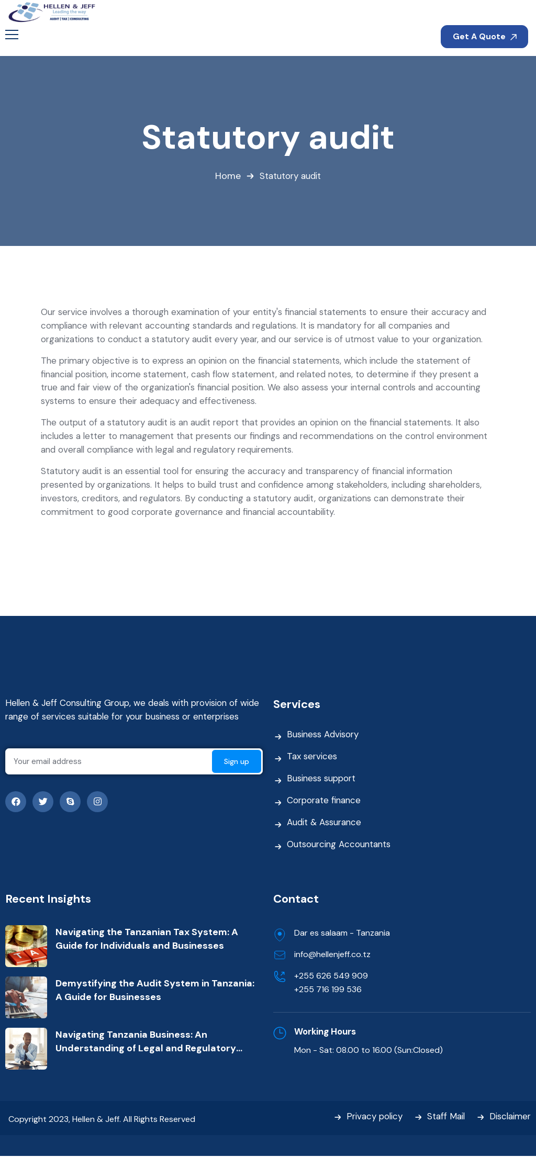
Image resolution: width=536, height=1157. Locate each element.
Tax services (312, 757)
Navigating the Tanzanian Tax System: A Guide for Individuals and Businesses (146, 939)
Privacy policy (371, 1118)
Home (228, 176)
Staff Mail (444, 1118)
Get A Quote (485, 36)
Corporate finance (325, 801)
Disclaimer (509, 1118)
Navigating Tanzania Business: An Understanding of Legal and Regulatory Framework (145, 1042)
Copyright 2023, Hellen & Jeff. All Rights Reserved (101, 1120)
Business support (322, 779)
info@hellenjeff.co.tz (332, 954)
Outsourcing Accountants (340, 845)
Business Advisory (323, 736)
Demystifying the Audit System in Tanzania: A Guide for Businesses (154, 991)
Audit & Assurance (324, 823)
